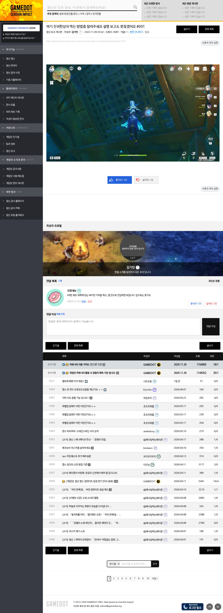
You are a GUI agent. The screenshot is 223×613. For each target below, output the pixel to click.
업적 (88, 14)
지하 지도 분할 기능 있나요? (75, 398)
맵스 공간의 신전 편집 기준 (74, 464)
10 (147, 578)
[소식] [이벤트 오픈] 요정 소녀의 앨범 (80, 498)
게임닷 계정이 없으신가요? (15, 34)
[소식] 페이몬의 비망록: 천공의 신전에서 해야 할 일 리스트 (89, 473)
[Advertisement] (133, 53)
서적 (82, 14)
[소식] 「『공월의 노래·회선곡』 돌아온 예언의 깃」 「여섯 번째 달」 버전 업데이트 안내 (91, 523)
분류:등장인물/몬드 (68, 14)
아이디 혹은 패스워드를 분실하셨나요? (20, 38)
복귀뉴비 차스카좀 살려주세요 (76, 448)
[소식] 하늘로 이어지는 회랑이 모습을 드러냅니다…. (87, 506)
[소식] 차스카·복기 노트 (73, 531)
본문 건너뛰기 (136, 32)
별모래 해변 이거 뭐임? (73, 381)
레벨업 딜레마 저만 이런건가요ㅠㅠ (79, 406)
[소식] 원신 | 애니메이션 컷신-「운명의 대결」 (85, 439)
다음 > (155, 578)
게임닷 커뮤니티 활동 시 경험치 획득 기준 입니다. (93, 373)
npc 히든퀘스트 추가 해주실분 (76, 456)
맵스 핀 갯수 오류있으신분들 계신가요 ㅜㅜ (82, 389)
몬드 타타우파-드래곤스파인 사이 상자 (80, 431)
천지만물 (97, 14)
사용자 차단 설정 (210, 43)
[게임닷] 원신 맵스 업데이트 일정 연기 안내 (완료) (90, 481)
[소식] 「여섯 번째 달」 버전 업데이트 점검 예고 (85, 489)
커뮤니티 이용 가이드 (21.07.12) (86, 364)
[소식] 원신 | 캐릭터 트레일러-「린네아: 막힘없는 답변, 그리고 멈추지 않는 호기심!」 (91, 539)
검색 (155, 563)
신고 (147, 32)
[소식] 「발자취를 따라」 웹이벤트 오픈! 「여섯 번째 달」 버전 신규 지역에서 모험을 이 (91, 514)
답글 (84, 301)
